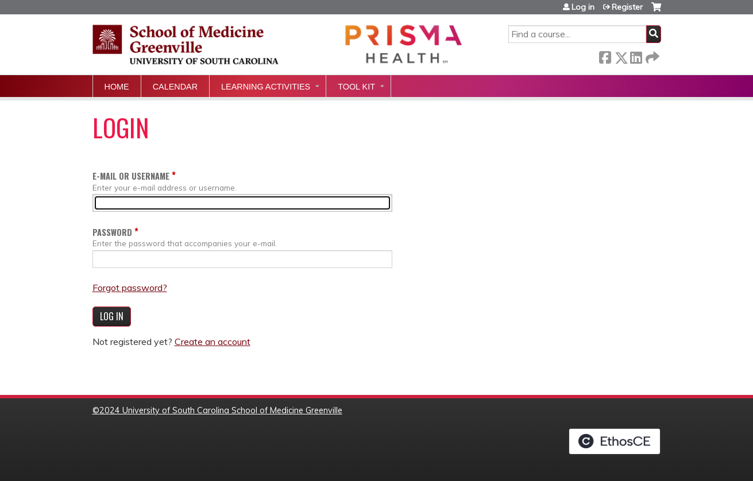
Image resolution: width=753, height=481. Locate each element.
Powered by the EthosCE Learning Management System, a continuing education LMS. (614, 441)
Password (112, 232)
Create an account (212, 341)
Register (627, 7)
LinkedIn (636, 55)
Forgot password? (129, 287)
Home (117, 86)
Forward (651, 55)
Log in (582, 7)
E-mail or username (130, 176)
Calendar (175, 86)
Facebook (605, 55)
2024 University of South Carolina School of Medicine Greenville (220, 410)
